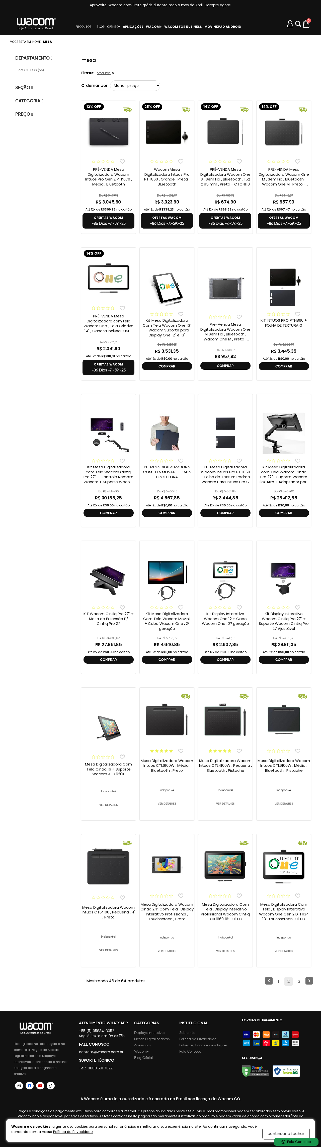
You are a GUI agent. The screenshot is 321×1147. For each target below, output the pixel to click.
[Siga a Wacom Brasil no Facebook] (30, 1085)
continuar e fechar (286, 1133)
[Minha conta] (290, 24)
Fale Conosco (190, 1051)
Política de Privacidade (197, 1039)
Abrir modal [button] (298, 24)
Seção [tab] (24, 87)
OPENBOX (113, 27)
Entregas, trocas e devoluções (203, 1045)
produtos (104, 73)
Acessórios (142, 1045)
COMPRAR (166, 366)
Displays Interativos (149, 1033)
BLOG (101, 27)
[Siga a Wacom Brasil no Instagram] (19, 1085)
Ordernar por (94, 85)
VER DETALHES (108, 805)
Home (36, 42)
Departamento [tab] (34, 58)
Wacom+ (141, 1051)
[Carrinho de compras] (306, 24)
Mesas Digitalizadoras (152, 1039)
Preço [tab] (24, 114)
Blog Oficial (143, 1058)
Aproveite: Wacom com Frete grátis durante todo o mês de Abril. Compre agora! (160, 5)
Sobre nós (187, 1033)
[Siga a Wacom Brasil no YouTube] (40, 1085)
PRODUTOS (84, 27)
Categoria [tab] (29, 101)
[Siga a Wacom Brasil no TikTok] (51, 1085)
